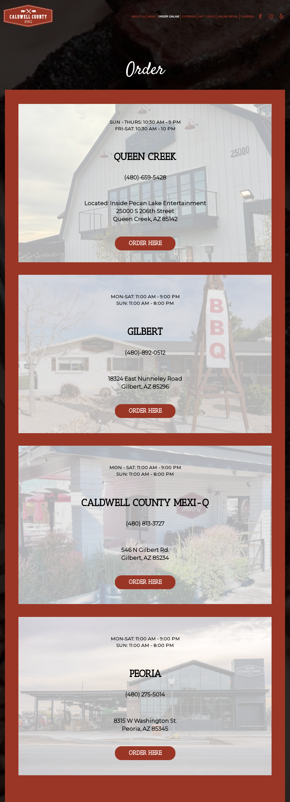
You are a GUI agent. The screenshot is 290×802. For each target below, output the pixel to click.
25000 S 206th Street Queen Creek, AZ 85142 (145, 215)
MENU (152, 16)
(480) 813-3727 (145, 523)
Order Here (138, 245)
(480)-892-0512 (145, 352)
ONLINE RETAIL (227, 16)
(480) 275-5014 (145, 694)
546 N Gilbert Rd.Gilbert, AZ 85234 (145, 554)
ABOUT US (138, 16)
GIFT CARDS (206, 16)
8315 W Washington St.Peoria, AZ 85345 (145, 725)
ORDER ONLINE (168, 16)
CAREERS (247, 16)
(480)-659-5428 (145, 177)
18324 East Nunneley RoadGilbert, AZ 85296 (145, 382)
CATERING (189, 16)
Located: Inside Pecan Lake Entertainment (145, 203)
